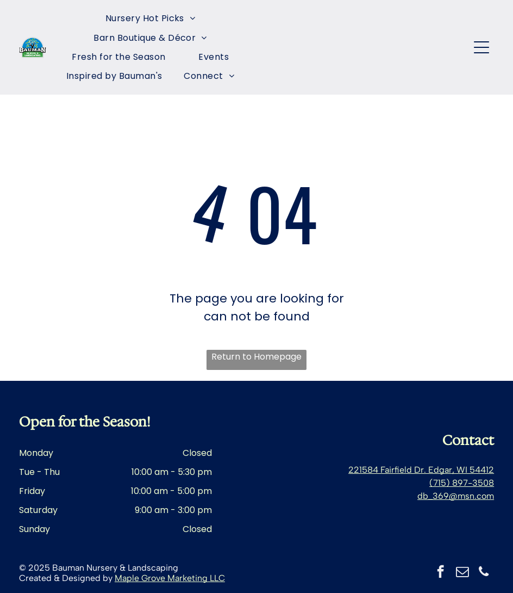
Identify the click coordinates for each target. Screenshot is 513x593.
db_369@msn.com (455, 496)
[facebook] (440, 573)
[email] (462, 573)
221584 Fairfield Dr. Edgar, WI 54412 (421, 470)
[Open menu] (481, 47)
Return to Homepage (256, 356)
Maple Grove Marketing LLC (170, 578)
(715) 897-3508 (461, 483)
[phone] (483, 573)
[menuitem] (150, 18)
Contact (468, 440)
